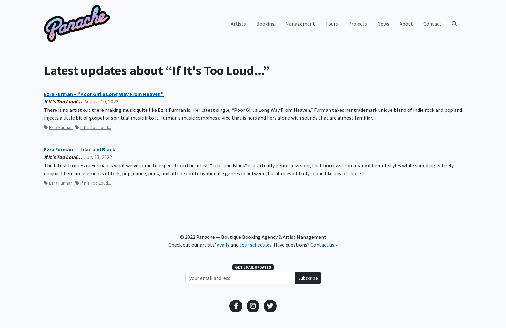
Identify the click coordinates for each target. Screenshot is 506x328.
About (406, 23)
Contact (432, 23)
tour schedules (255, 244)
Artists (238, 23)
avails (223, 244)
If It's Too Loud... (93, 127)
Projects (357, 23)
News (383, 23)
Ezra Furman (58, 127)
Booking (265, 23)
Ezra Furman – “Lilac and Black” (81, 149)
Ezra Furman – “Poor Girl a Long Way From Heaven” (104, 94)
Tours (331, 23)
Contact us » (324, 244)
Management (300, 23)
